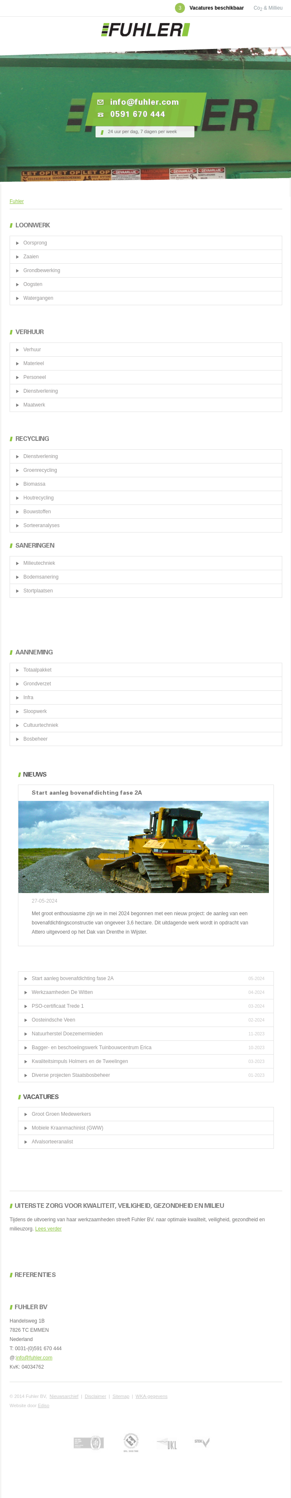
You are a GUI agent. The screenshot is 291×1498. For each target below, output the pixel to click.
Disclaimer (95, 1396)
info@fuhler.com (34, 1358)
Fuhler (17, 201)
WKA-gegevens (151, 1396)
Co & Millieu (268, 8)
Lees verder (48, 1229)
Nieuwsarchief (64, 1396)
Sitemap (120, 1396)
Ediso (44, 1405)
